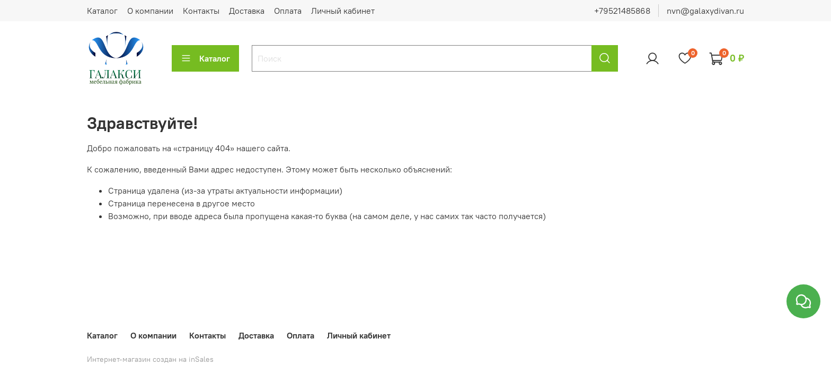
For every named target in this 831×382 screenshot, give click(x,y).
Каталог (102, 10)
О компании (150, 10)
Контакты (201, 10)
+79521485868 (622, 10)
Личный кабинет (343, 10)
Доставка (246, 10)
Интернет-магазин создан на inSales (150, 359)
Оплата (288, 10)
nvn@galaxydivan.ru (705, 10)
